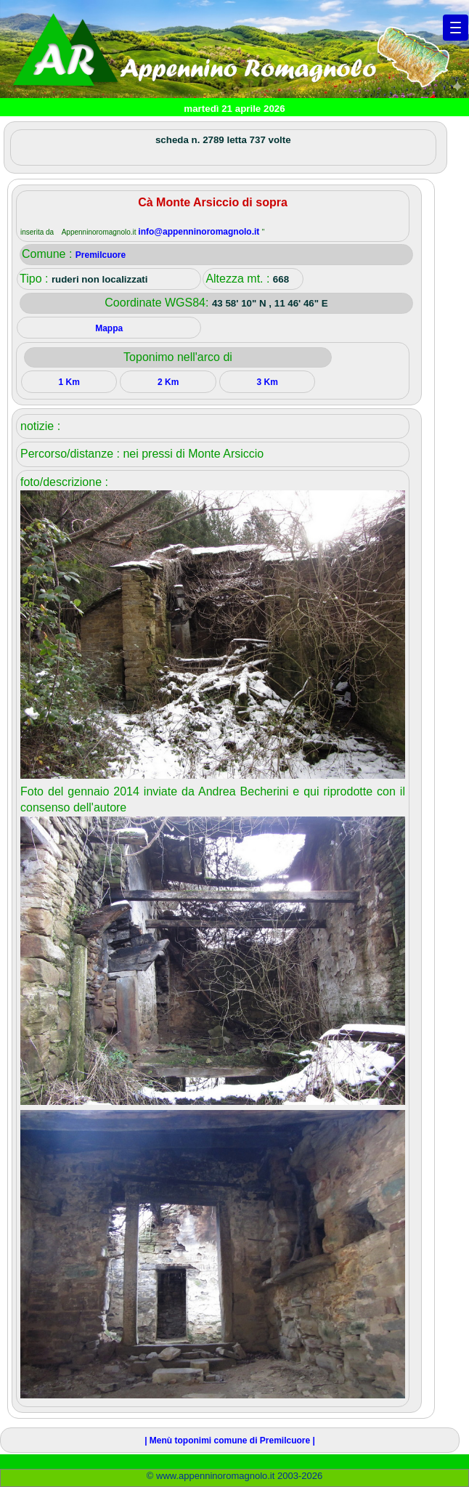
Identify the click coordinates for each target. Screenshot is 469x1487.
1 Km (69, 382)
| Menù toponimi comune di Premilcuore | (229, 1440)
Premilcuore (101, 255)
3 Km (267, 382)
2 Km (168, 382)
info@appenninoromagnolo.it (199, 232)
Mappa (109, 328)
